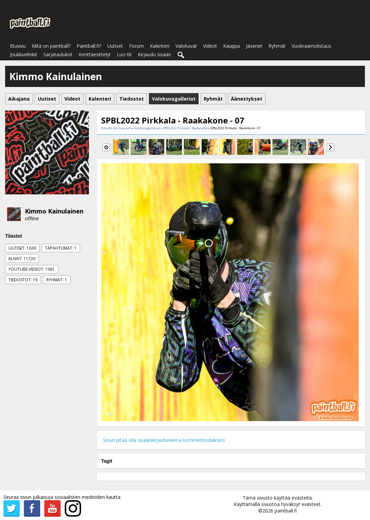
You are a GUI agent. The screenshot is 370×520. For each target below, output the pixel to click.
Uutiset (115, 46)
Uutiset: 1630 (22, 248)
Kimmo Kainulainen (54, 211)
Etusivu (18, 46)
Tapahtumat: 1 (61, 248)
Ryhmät (277, 46)
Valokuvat (186, 46)
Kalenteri (159, 46)
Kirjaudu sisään (154, 54)
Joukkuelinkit (23, 54)
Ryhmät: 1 (56, 280)
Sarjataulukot (58, 54)
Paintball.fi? (89, 46)
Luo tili (124, 54)
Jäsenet (254, 46)
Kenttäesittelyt (95, 54)
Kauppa (231, 46)
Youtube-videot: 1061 (32, 269)
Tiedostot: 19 (23, 280)
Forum (136, 46)
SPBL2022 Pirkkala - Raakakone (185, 128)
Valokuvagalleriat (147, 128)
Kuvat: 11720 (22, 259)
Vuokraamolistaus (311, 46)
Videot (210, 46)
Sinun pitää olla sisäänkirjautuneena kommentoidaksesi (164, 440)
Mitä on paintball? (51, 46)
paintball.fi (286, 510)
